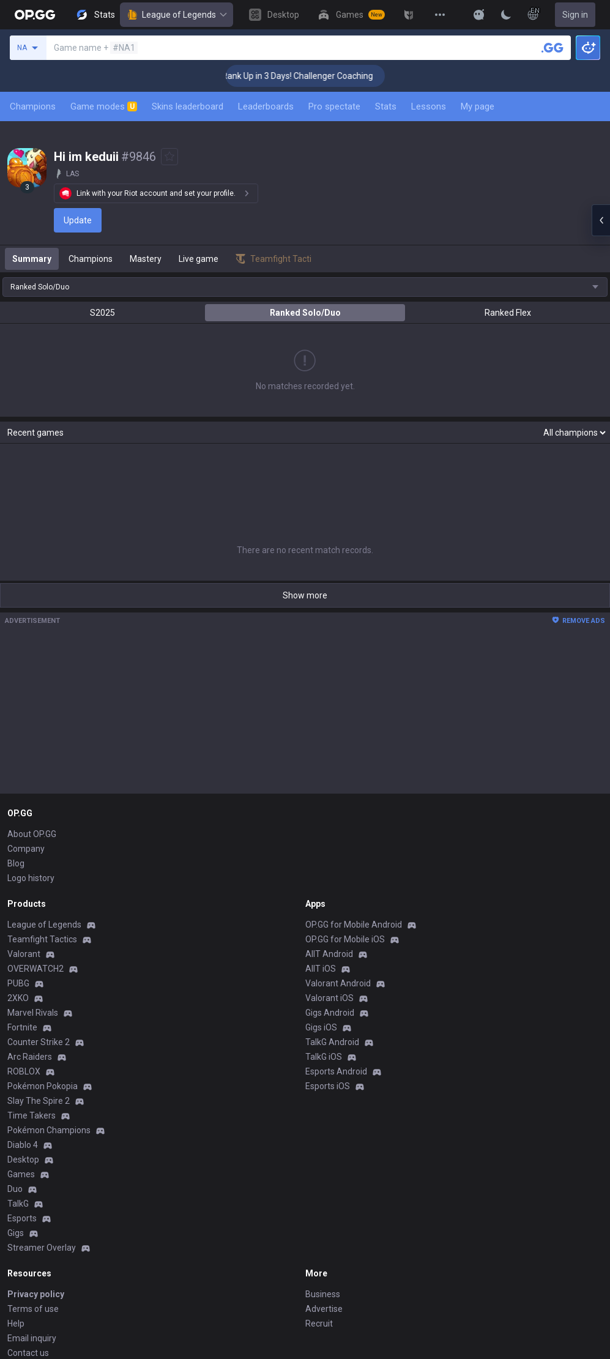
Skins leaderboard (187, 106)
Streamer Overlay (41, 1120)
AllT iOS (320, 841)
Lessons (428, 106)
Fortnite (22, 900)
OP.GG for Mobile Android (353, 797)
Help (15, 1196)
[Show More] (479, 14)
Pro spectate (334, 106)
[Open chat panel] (601, 220)
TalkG (18, 1076)
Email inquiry (31, 1211)
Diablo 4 (22, 1017)
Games (21, 1047)
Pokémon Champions (49, 1003)
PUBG (18, 856)
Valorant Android (338, 856)
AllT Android (329, 827)
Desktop (23, 1032)
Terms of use (33, 1181)
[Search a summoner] (552, 47)
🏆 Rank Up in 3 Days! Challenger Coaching (308, 76)
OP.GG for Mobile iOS (345, 812)
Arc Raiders (29, 929)
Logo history (30, 751)
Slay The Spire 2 (38, 973)
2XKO (18, 871)
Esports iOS (327, 959)
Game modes (103, 106)
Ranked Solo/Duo (305, 313)
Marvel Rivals (32, 885)
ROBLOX (23, 944)
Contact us (28, 1226)
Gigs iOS (321, 900)
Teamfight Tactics (42, 812)
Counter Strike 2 (38, 915)
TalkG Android (332, 915)
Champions (33, 106)
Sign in (575, 15)
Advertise (324, 1181)
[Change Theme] (506, 14)
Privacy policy (35, 1167)
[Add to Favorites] (169, 156)
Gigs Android (329, 885)
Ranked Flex (508, 313)
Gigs (15, 1106)
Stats (385, 106)
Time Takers (31, 988)
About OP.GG (31, 707)
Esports (22, 1091)
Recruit (319, 1196)
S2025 (102, 313)
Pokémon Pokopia (42, 959)
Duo (15, 1062)
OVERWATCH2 (35, 841)
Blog (15, 736)
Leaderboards (266, 106)
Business (322, 1167)
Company (26, 721)
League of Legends (176, 14)
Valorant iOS (329, 871)
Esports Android (336, 944)
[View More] (440, 14)
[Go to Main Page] (35, 14)
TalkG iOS (323, 929)
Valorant (23, 827)
